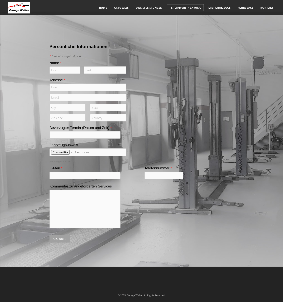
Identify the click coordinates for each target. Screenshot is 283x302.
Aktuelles (121, 7)
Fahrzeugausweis (64, 145)
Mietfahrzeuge (219, 7)
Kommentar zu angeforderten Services (81, 186)
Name (56, 63)
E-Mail (56, 168)
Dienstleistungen (149, 7)
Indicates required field (65, 56)
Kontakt (267, 7)
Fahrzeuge (245, 7)
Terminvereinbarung (185, 7)
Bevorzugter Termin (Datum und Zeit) (81, 128)
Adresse (57, 80)
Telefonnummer (158, 168)
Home (103, 7)
